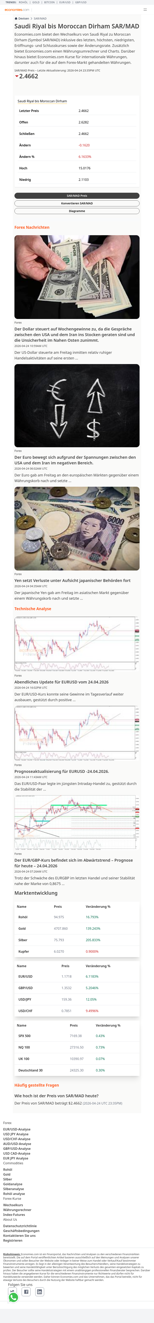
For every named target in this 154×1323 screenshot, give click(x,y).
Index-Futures (14, 1214)
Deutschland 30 (30, 1070)
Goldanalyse (12, 1184)
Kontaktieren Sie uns (19, 1235)
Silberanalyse (13, 1189)
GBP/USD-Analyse (17, 1148)
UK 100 (23, 1059)
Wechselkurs (13, 1205)
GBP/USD (81, 2)
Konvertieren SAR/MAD (77, 203)
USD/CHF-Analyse (16, 1139)
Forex (7, 1123)
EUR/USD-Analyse (16, 1129)
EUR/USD (65, 2)
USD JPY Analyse (15, 1134)
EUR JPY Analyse (15, 1158)
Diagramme (77, 211)
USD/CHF (25, 1011)
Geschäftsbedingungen (21, 1231)
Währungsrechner (17, 1210)
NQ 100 (24, 1047)
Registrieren (12, 1240)
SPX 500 (24, 1036)
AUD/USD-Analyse (17, 1144)
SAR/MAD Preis (77, 196)
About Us (10, 1219)
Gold (36, 2)
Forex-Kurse (12, 1198)
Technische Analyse (32, 608)
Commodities (13, 1163)
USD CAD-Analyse (16, 1153)
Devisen (21, 18)
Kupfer (23, 951)
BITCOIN (49, 2)
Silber (22, 940)
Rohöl (23, 2)
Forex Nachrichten (32, 227)
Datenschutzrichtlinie (20, 1226)
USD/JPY (24, 999)
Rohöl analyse (14, 1194)
